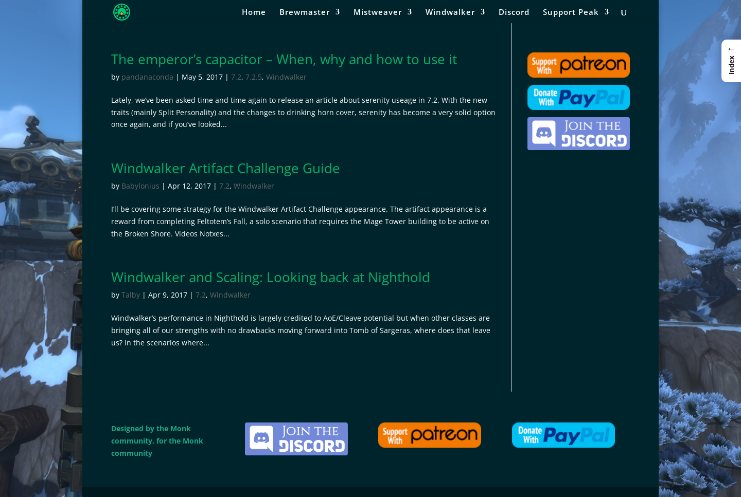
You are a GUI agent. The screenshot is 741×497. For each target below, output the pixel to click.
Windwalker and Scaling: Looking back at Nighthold (270, 277)
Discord (514, 12)
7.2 (236, 77)
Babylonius (140, 186)
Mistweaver (378, 12)
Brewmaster (304, 12)
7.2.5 (253, 77)
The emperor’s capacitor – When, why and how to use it (284, 59)
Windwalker (450, 12)
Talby (130, 295)
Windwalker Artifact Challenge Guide (225, 168)
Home (254, 12)
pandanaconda (147, 77)
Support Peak (571, 12)
